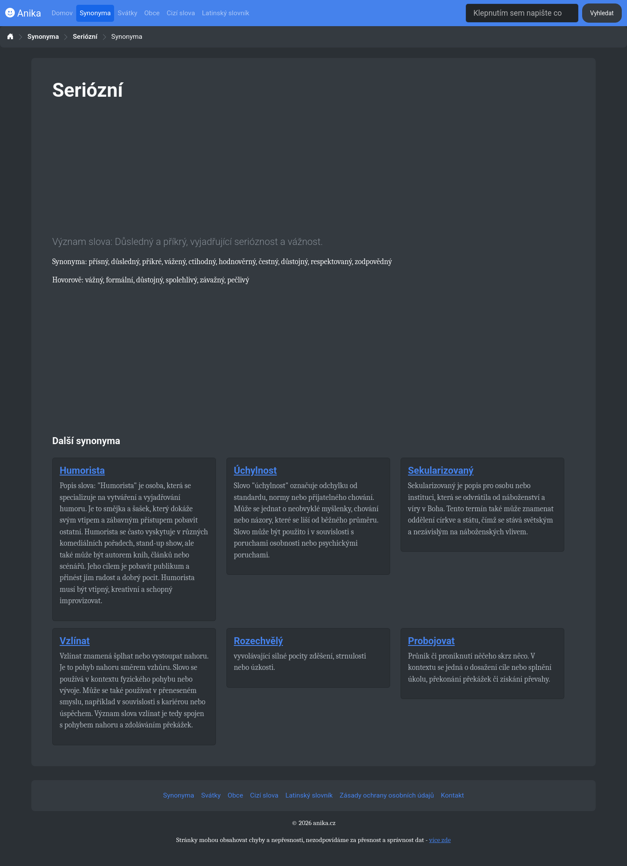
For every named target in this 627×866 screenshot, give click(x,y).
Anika (23, 13)
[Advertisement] (313, 166)
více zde (440, 840)
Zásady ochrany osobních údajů (387, 795)
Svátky (127, 13)
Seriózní (85, 37)
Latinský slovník (225, 13)
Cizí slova (181, 13)
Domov (62, 13)
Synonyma (95, 13)
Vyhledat (602, 13)
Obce (151, 13)
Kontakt (452, 795)
